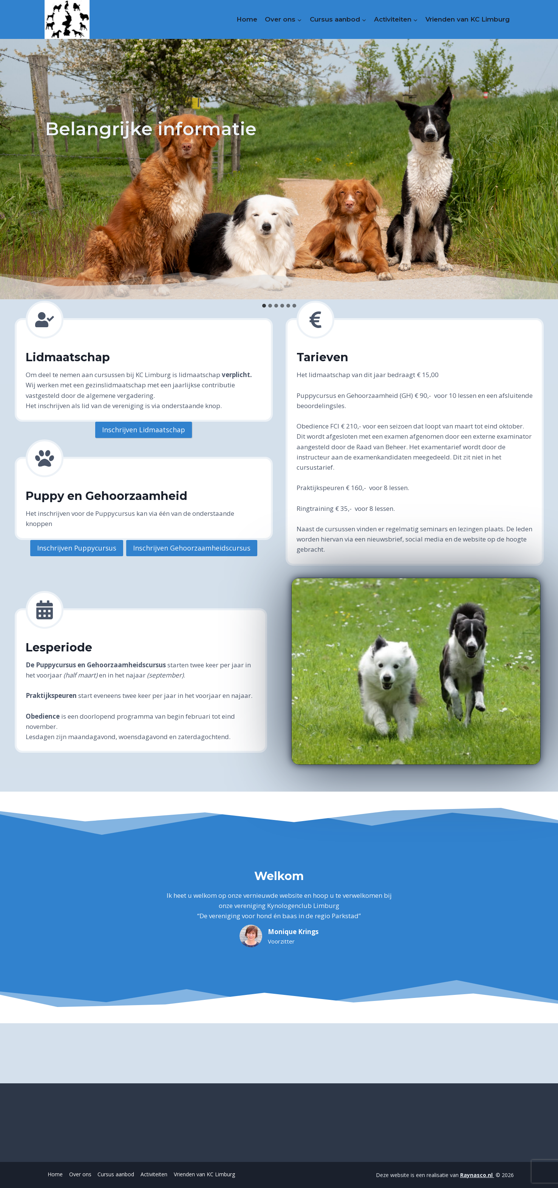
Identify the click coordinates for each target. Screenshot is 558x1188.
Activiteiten (154, 1174)
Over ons (80, 1174)
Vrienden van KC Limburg (467, 19)
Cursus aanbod (115, 1174)
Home (246, 19)
